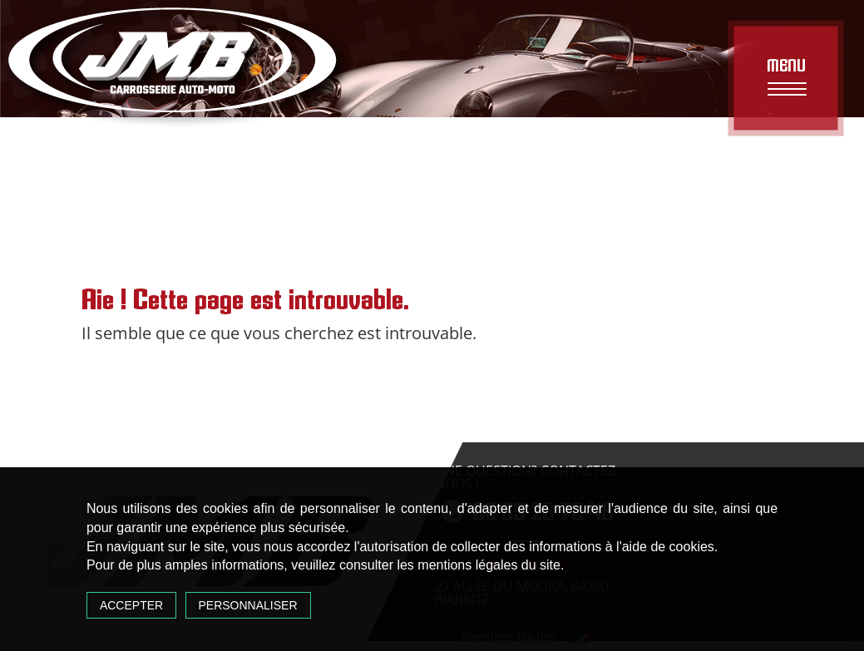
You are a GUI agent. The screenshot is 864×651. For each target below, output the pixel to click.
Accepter (131, 605)
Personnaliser (248, 605)
